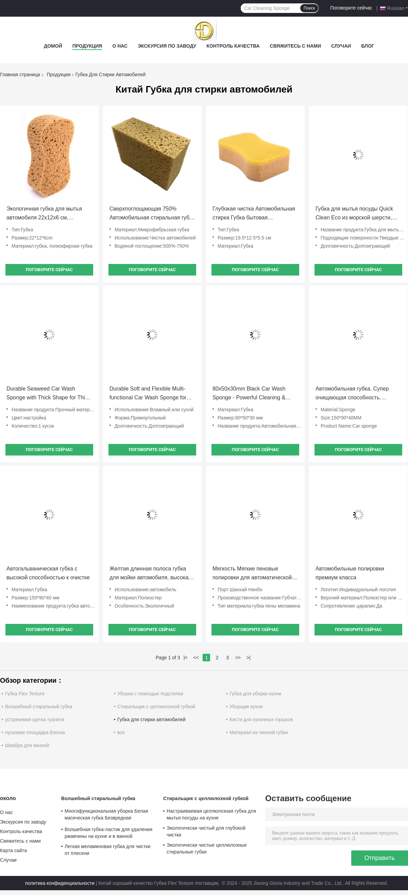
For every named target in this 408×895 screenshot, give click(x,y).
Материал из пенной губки (259, 732)
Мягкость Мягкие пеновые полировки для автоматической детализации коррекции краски (252, 574)
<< (196, 657)
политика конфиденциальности (60, 883)
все (121, 732)
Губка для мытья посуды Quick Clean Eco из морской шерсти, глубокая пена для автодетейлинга (354, 214)
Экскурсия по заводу (167, 46)
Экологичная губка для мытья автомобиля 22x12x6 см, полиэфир (44, 214)
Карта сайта (13, 850)
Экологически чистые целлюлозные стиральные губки (207, 848)
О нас (120, 46)
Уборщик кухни (246, 706)
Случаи (341, 46)
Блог (367, 46)
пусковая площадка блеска (35, 732)
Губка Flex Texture (25, 693)
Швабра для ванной (27, 745)
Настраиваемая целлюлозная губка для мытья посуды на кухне (211, 814)
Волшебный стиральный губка (38, 706)
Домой (53, 46)
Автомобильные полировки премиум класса (350, 573)
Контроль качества (232, 46)
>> (238, 657)
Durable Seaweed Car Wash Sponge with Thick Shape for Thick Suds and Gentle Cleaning (48, 394)
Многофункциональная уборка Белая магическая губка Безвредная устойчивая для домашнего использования (106, 815)
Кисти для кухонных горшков (261, 719)
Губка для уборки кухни (255, 693)
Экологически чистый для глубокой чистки (206, 831)
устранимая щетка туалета (34, 719)
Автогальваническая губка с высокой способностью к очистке (48, 573)
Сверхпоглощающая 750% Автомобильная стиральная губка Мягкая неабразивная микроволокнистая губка (152, 214)
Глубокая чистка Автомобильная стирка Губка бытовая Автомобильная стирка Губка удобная (254, 214)
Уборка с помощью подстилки (150, 693)
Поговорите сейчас (351, 8)
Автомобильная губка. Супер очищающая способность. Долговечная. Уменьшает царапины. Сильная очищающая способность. (357, 394)
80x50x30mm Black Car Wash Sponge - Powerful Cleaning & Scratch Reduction (249, 394)
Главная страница (20, 74)
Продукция (87, 46)
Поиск (309, 8)
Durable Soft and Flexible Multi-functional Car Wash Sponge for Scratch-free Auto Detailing (147, 394)
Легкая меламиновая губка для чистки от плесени (107, 850)
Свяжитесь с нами (295, 46)
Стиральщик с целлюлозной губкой (156, 706)
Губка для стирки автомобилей (151, 719)
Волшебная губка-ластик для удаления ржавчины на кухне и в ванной (108, 833)
